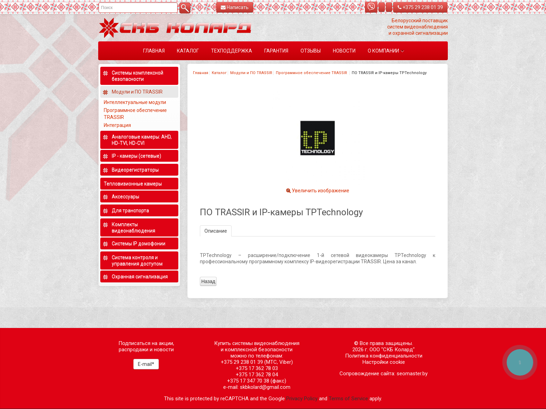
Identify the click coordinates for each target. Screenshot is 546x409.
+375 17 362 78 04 (257, 374)
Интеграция (118, 125)
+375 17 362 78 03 (257, 368)
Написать (235, 7)
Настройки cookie (383, 362)
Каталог (219, 73)
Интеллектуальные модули (135, 102)
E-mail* (146, 364)
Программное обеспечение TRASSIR (312, 73)
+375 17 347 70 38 (248, 381)
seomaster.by (412, 373)
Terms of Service (348, 398)
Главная (200, 73)
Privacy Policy (302, 398)
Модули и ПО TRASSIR (251, 73)
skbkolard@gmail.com (265, 387)
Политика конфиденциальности (383, 356)
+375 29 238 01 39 (420, 7)
